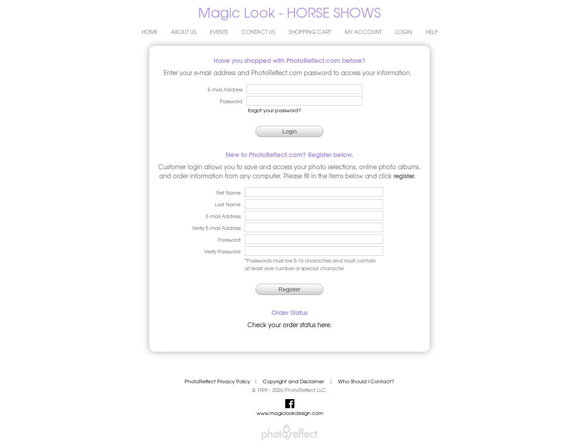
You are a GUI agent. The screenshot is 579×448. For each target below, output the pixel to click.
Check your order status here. (289, 324)
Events (219, 32)
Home (149, 32)
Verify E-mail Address (216, 228)
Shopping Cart (310, 32)
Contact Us (258, 32)
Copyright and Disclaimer (294, 381)
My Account (363, 32)
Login (403, 32)
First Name (228, 192)
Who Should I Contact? (366, 381)
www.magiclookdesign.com (289, 413)
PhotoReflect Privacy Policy (217, 381)
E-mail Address (223, 216)
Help (432, 32)
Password (229, 239)
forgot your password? (274, 110)
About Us (183, 32)
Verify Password (222, 251)
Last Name (228, 204)
